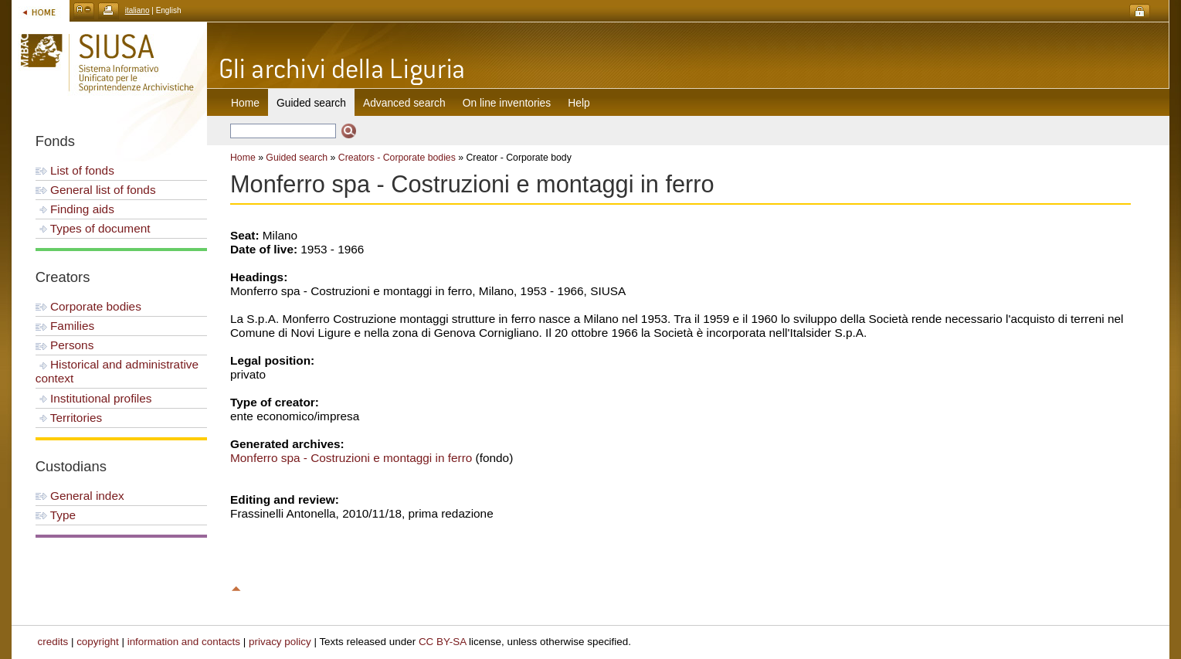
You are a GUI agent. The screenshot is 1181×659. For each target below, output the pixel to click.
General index (80, 495)
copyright (97, 641)
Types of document (93, 228)
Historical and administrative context (117, 371)
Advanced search (404, 103)
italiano (137, 10)
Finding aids (75, 209)
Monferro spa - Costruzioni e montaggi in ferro (351, 457)
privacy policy (280, 641)
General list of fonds (96, 189)
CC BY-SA (443, 641)
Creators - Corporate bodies (397, 157)
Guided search (296, 157)
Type (56, 514)
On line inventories (507, 103)
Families (65, 325)
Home (245, 103)
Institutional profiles (94, 398)
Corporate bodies (88, 306)
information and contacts (183, 641)
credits (53, 641)
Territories (69, 417)
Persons (65, 345)
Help (578, 103)
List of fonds (75, 170)
